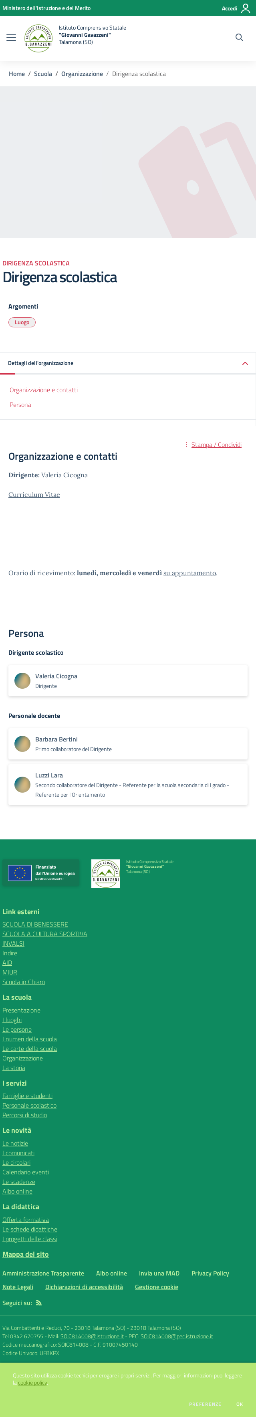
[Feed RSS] (38, 1302)
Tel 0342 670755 (22, 1336)
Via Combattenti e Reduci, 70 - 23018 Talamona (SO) (63, 1327)
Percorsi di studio (24, 1115)
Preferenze (205, 1404)
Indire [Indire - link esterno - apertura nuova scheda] (9, 953)
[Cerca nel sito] (239, 38)
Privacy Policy (210, 1273)
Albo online (17, 1191)
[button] (128, 364)
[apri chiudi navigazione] (11, 38)
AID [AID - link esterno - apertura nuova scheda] (7, 962)
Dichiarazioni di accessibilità (84, 1286)
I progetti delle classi (29, 1239)
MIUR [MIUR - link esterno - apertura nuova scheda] (9, 972)
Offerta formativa (25, 1219)
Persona (20, 404)
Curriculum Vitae (34, 494)
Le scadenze (18, 1181)
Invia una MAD (159, 1273)
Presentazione (21, 1010)
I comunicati (18, 1153)
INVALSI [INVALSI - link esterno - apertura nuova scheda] (13, 943)
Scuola (43, 73)
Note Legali (17, 1286)
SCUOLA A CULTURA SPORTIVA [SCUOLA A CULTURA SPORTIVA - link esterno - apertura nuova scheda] (44, 934)
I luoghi (12, 1019)
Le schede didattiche (29, 1229)
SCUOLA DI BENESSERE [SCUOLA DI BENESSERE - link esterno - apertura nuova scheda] (35, 924)
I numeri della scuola (29, 1039)
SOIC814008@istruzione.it (92, 1336)
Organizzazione (82, 73)
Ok (240, 1404)
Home (17, 73)
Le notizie (15, 1143)
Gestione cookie (156, 1286)
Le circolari (16, 1162)
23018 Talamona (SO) (155, 1327)
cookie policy (32, 1382)
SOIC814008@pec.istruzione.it (177, 1336)
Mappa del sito (25, 1254)
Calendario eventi (25, 1172)
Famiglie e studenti (27, 1095)
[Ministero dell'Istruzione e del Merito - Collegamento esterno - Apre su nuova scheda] (46, 8)
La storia (13, 1067)
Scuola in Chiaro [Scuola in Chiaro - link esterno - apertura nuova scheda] (23, 982)
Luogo (22, 322)
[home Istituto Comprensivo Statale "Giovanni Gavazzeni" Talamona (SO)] (75, 38)
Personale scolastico (29, 1105)
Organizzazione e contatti (44, 390)
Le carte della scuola (29, 1048)
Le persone (17, 1029)
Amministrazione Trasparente (43, 1273)
